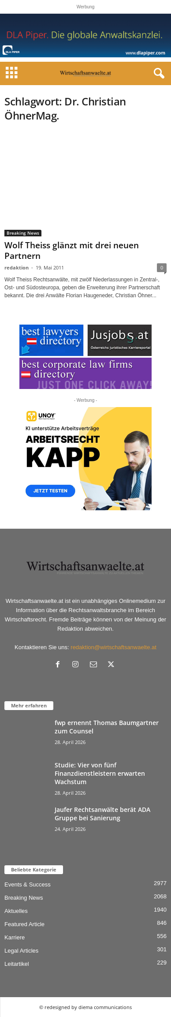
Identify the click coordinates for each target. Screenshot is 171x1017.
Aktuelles (16, 911)
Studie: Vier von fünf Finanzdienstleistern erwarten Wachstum (100, 773)
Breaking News (23, 233)
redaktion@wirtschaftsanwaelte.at (113, 647)
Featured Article (24, 924)
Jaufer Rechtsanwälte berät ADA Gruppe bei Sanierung (102, 813)
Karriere (14, 937)
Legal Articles (21, 950)
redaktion (16, 267)
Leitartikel (16, 964)
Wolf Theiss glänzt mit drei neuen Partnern (71, 250)
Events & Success (27, 884)
